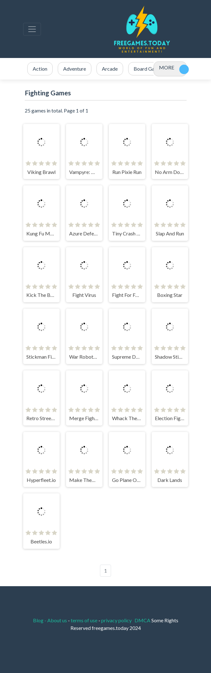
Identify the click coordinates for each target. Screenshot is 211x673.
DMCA (143, 620)
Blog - (40, 620)
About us (57, 620)
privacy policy (116, 620)
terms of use (84, 620)
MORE (166, 67)
